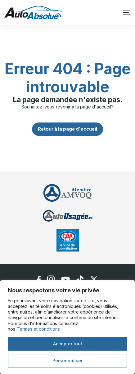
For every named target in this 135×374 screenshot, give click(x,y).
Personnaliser (67, 360)
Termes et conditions (38, 329)
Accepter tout (67, 343)
